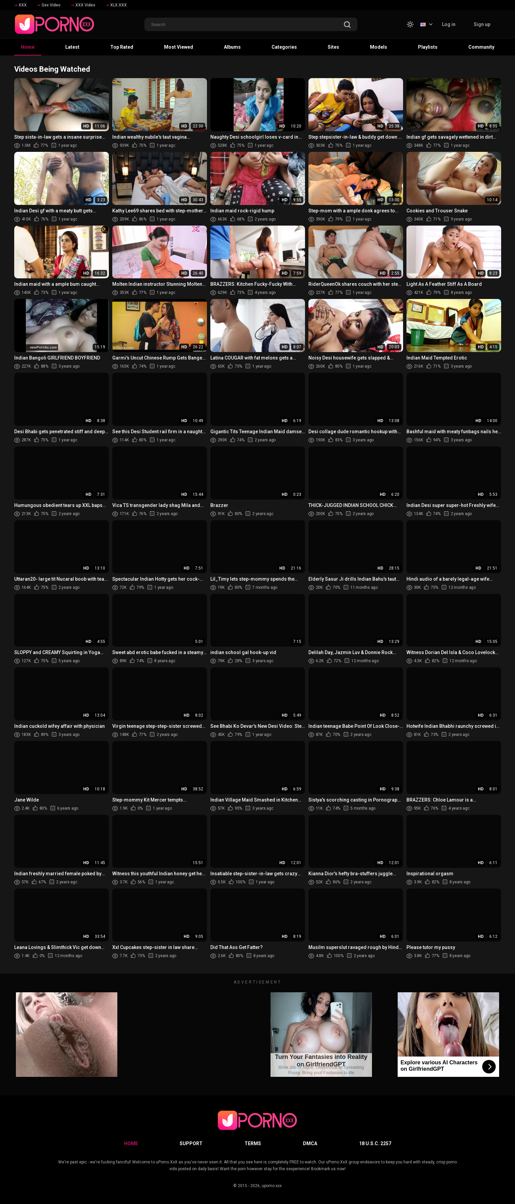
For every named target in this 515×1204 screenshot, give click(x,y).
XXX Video (83, 5)
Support (191, 1143)
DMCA (310, 1143)
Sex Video (49, 5)
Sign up (482, 24)
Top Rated (121, 47)
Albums (232, 47)
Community (481, 47)
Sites (333, 47)
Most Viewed (178, 47)
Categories (284, 47)
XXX (20, 5)
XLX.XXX (116, 5)
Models (378, 47)
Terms (252, 1143)
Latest (72, 47)
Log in (448, 24)
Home (27, 47)
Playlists (428, 47)
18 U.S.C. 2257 (375, 1143)
